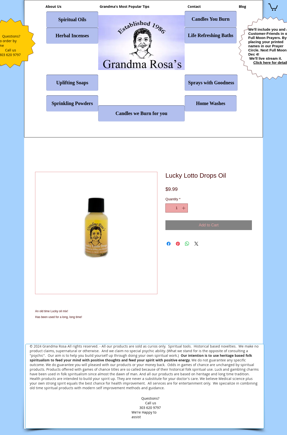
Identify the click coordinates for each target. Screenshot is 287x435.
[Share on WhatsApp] (187, 244)
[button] (273, 7)
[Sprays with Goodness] (211, 83)
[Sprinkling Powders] (72, 103)
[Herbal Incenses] (72, 36)
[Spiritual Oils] (72, 19)
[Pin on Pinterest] (178, 244)
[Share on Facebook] (169, 244)
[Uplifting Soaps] (72, 83)
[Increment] (184, 208)
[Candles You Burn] (211, 19)
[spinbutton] (176, 208)
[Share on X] (196, 244)
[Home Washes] (211, 103)
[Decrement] (169, 208)
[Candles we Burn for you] (141, 113)
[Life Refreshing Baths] (211, 35)
